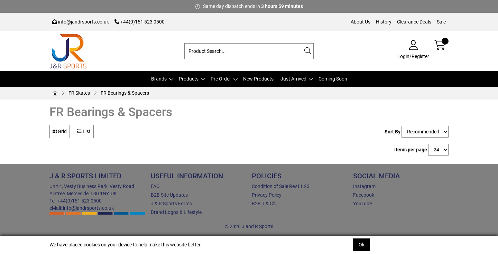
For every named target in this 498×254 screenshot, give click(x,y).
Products (189, 79)
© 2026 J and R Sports (249, 226)
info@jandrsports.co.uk (80, 22)
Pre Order (221, 79)
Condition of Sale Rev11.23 (281, 186)
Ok (362, 244)
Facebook (363, 195)
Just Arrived (293, 79)
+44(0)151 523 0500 (139, 22)
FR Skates (79, 93)
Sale (441, 22)
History (383, 22)
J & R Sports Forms (171, 203)
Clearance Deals (414, 22)
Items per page (410, 149)
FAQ (155, 186)
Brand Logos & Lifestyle (176, 212)
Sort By (392, 131)
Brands (159, 79)
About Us (360, 22)
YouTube (362, 203)
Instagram (364, 186)
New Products (258, 79)
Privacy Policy (267, 195)
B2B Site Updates (169, 195)
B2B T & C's (264, 203)
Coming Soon (333, 79)
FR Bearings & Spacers (125, 93)
